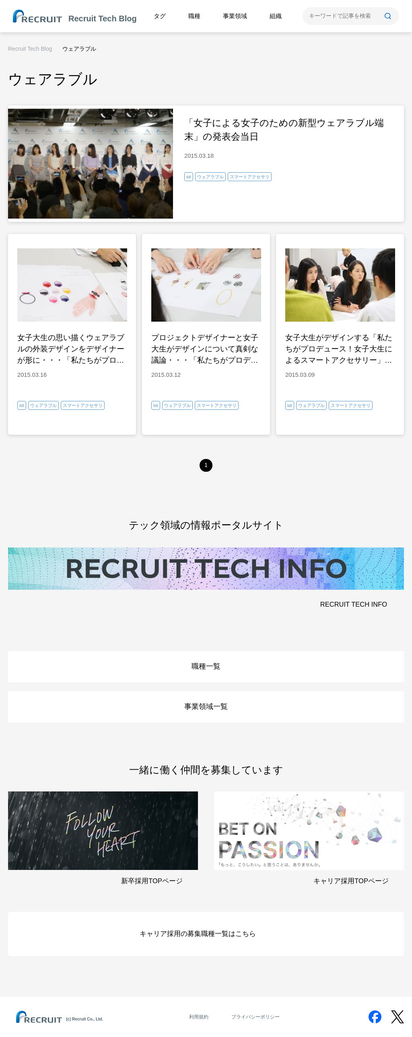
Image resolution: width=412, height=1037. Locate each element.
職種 (194, 15)
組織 (276, 15)
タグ (160, 15)
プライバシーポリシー (255, 1017)
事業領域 (235, 15)
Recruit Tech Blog (30, 48)
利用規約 (198, 1017)
